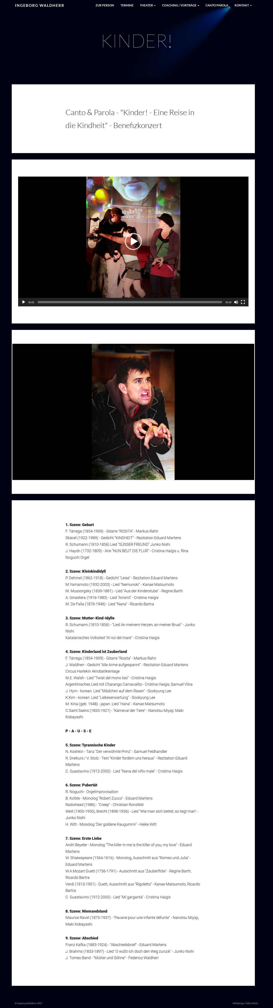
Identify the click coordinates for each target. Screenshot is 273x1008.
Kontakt (243, 5)
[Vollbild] (243, 302)
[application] (133, 241)
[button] (133, 241)
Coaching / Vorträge (180, 5)
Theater (148, 5)
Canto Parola (217, 5)
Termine (127, 5)
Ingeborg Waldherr (39, 5)
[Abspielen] (24, 302)
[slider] (130, 302)
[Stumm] (236, 302)
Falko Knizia (251, 1003)
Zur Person (105, 5)
